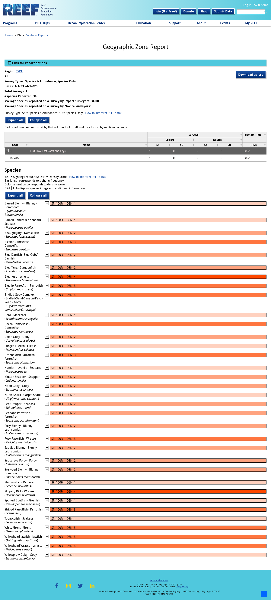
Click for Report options (29, 63)
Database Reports (36, 35)
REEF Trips (42, 23)
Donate (188, 11)
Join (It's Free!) (166, 11)
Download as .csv (250, 75)
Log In (247, 5)
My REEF (251, 23)
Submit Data (223, 11)
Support (175, 23)
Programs (10, 23)
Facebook (56, 588)
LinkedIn (92, 588)
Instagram (68, 588)
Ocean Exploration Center (86, 23)
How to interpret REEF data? (103, 113)
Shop (204, 11)
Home (9, 35)
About (201, 23)
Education (143, 23)
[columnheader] (195, 134)
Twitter (80, 588)
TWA (19, 71)
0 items (263, 5)
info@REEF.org (182, 586)
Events (225, 23)
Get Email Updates (159, 580)
